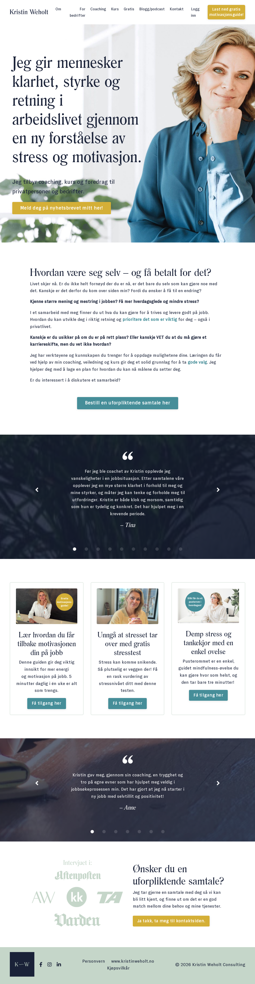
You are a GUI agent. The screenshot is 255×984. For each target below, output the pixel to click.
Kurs (115, 9)
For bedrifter (77, 12)
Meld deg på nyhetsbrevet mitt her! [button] (61, 208)
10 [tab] (180, 550)
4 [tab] (109, 550)
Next (218, 491)
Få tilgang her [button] (47, 704)
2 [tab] (86, 550)
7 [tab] (145, 550)
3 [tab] (98, 550)
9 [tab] (168, 550)
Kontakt (177, 9)
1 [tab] (74, 550)
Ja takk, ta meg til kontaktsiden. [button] (171, 922)
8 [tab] (157, 550)
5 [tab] (121, 550)
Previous (36, 491)
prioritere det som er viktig (151, 319)
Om (58, 9)
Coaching (98, 9)
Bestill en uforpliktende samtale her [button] (127, 404)
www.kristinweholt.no (132, 962)
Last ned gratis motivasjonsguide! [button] (226, 12)
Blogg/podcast (152, 9)
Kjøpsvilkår (118, 969)
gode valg (200, 363)
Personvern (93, 962)
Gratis (129, 9)
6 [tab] (133, 550)
